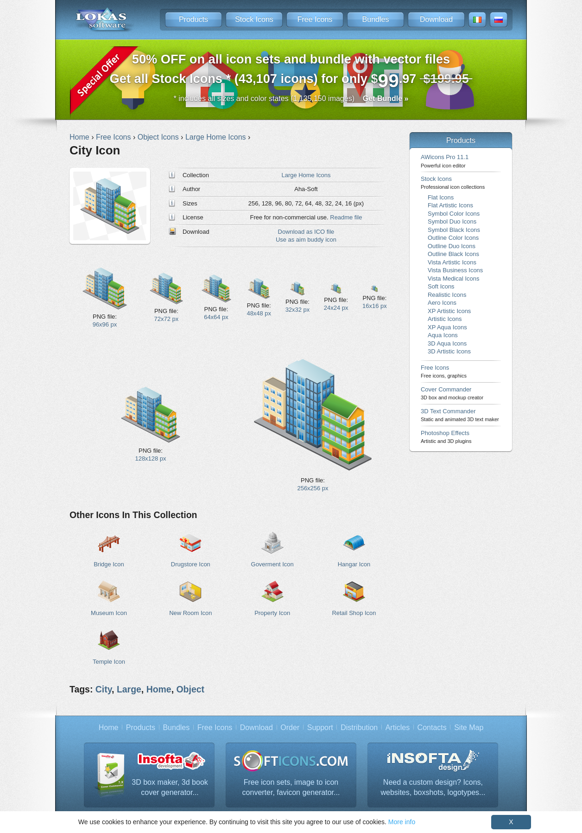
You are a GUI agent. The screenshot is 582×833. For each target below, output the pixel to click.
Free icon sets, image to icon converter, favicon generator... (291, 787)
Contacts (432, 727)
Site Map (468, 727)
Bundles (375, 19)
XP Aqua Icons (447, 327)
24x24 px (336, 307)
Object (190, 689)
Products (193, 19)
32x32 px (297, 309)
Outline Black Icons (453, 253)
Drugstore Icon (190, 564)
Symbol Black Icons (454, 229)
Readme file (346, 217)
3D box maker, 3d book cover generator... (170, 787)
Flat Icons (441, 197)
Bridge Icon (109, 564)
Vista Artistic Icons (452, 262)
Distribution (359, 727)
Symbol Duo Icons (452, 221)
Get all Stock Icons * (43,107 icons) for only (291, 71)
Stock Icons (254, 19)
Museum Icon (109, 612)
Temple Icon (109, 661)
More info (401, 822)
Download (436, 19)
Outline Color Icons (453, 237)
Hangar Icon (354, 564)
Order (289, 727)
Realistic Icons (447, 294)
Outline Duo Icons (451, 246)
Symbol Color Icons (454, 213)
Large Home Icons (306, 175)
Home (158, 689)
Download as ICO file (306, 231)
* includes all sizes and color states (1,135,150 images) (291, 99)
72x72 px (166, 318)
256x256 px (313, 488)
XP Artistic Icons (449, 311)
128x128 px (150, 458)
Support (320, 727)
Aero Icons (442, 302)
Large (129, 689)
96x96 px (105, 324)
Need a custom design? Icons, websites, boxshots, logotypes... (433, 787)
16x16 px (374, 305)
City (103, 689)
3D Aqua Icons (447, 343)
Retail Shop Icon (354, 612)
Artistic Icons (445, 318)
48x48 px (259, 313)
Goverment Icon (272, 564)
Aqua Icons (443, 335)
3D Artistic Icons (449, 351)
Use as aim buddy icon (306, 239)
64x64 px (216, 317)
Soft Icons (441, 286)
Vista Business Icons (455, 270)
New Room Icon (190, 612)
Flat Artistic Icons (450, 205)
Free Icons (315, 19)
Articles (398, 727)
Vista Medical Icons (453, 278)
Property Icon (272, 612)
